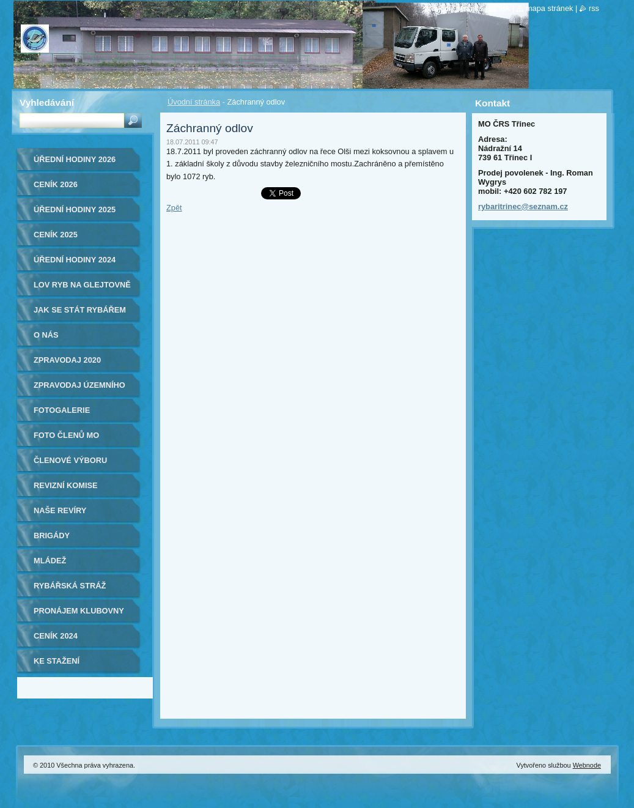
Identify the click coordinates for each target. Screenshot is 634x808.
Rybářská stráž (70, 585)
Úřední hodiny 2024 (75, 259)
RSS (594, 8)
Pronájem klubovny (79, 610)
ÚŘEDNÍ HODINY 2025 (75, 209)
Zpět (174, 207)
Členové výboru (70, 460)
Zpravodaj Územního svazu (79, 389)
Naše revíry (60, 510)
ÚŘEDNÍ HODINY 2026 (75, 159)
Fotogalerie (62, 410)
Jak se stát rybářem (80, 309)
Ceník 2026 (56, 184)
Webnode (587, 765)
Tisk (504, 8)
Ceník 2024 (56, 635)
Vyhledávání (47, 102)
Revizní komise (66, 485)
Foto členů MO (66, 435)
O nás (46, 334)
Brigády (52, 535)
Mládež (50, 560)
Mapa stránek (549, 8)
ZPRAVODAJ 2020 (67, 360)
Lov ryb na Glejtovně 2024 (82, 289)
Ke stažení (56, 660)
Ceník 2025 (56, 234)
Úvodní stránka (194, 101)
